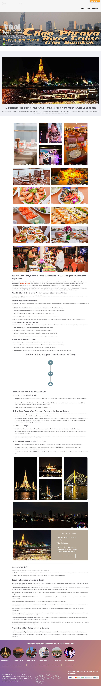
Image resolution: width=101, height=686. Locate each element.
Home (82, 8)
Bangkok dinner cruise (25, 283)
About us (88, 8)
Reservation (95, 8)
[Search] (19, 3)
